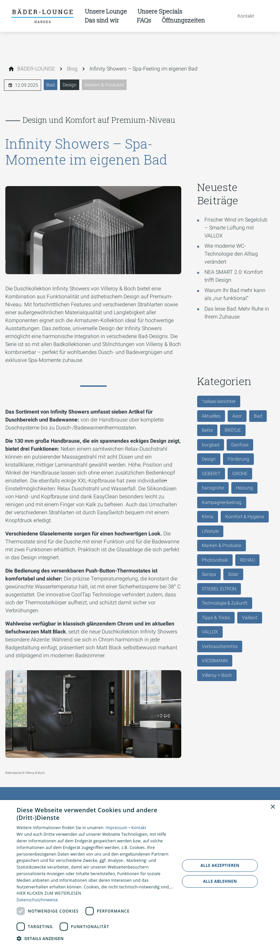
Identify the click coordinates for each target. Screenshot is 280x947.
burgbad (210, 444)
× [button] (272, 807)
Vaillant (249, 617)
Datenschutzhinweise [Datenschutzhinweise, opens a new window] (37, 900)
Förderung (238, 459)
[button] (96, 938)
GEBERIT (211, 473)
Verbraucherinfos (220, 646)
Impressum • (118, 827)
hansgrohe (213, 487)
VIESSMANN (215, 660)
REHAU (247, 560)
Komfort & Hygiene (244, 516)
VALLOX (210, 631)
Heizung (244, 487)
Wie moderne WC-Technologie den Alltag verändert (231, 254)
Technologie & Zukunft (225, 603)
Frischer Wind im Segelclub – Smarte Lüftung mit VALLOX (235, 228)
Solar (233, 574)
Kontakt (138, 827)
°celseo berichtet (219, 401)
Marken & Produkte (104, 84)
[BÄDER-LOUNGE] (36, 69)
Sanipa (209, 574)
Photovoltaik (215, 560)
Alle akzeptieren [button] (220, 865)
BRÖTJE (233, 430)
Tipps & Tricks (216, 617)
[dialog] (140, 873)
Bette (207, 430)
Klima (207, 516)
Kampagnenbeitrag (222, 502)
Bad (50, 84)
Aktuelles (211, 416)
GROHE (240, 473)
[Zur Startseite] (42, 16)
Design (70, 84)
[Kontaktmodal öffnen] (241, 16)
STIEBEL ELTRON (219, 588)
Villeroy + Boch (217, 675)
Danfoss (240, 444)
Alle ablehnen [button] (220, 881)
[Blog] (72, 69)
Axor (237, 416)
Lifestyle (210, 531)
